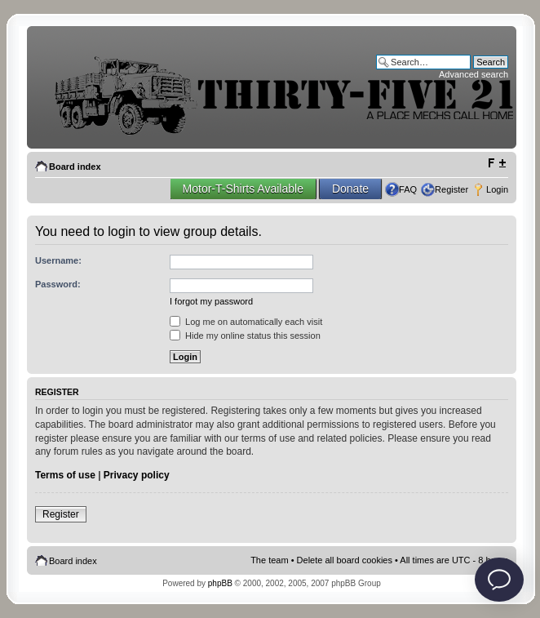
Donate (350, 188)
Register (451, 189)
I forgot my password (211, 301)
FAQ (408, 189)
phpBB (220, 583)
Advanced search (473, 74)
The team (269, 560)
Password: (58, 284)
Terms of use (65, 475)
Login (497, 189)
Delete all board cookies (344, 560)
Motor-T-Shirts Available (243, 188)
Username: (58, 260)
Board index (75, 166)
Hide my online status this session (245, 335)
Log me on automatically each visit (246, 322)
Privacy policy (137, 475)
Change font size (496, 163)
